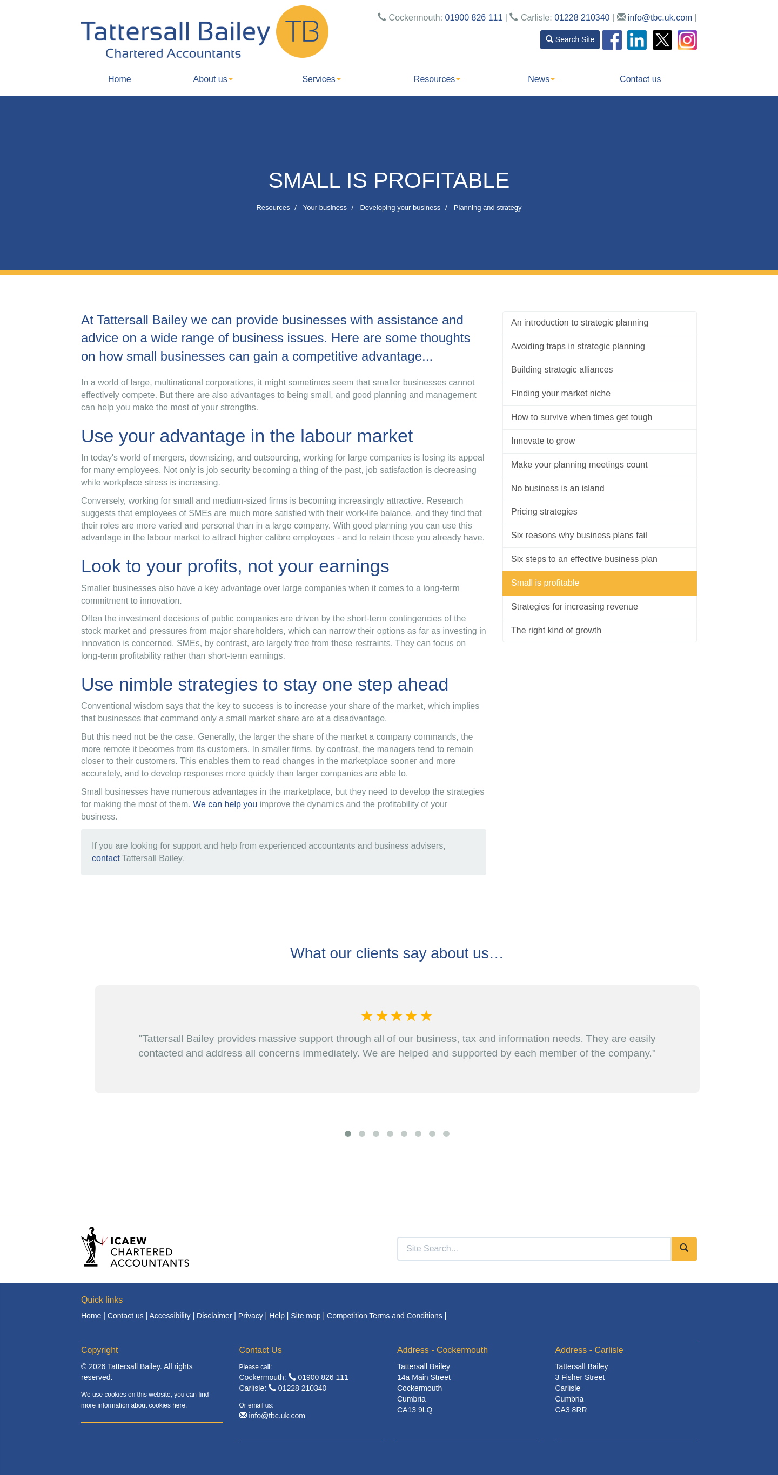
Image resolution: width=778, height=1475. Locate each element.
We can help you (225, 804)
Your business (325, 208)
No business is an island (558, 488)
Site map (305, 1315)
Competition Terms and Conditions (384, 1315)
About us (213, 79)
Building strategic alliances (562, 369)
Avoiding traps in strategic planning (578, 346)
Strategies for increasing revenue (574, 606)
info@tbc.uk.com (660, 17)
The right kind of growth (556, 630)
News (541, 79)
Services (321, 79)
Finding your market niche (561, 393)
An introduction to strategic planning (579, 322)
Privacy (250, 1315)
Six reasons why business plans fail (579, 535)
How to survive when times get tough (581, 417)
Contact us (640, 79)
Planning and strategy (488, 208)
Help (277, 1315)
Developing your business (400, 208)
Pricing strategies (544, 511)
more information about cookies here (133, 1405)
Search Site (570, 39)
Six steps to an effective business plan (584, 559)
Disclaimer (214, 1315)
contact (106, 858)
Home (119, 79)
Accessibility (169, 1315)
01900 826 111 (474, 17)
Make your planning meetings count (579, 464)
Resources (437, 79)
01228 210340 (581, 17)
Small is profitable (545, 582)
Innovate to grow (543, 440)
